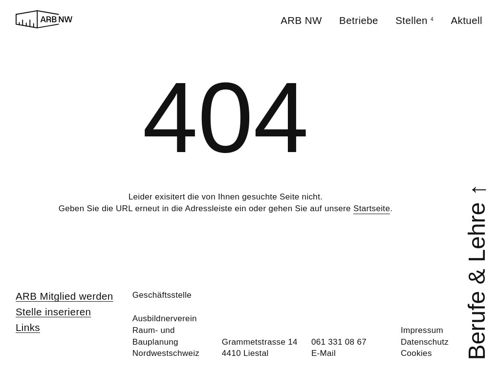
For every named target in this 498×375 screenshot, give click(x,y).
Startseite (371, 208)
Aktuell (466, 20)
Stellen (414, 20)
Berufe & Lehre (476, 272)
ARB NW (301, 20)
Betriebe (358, 20)
